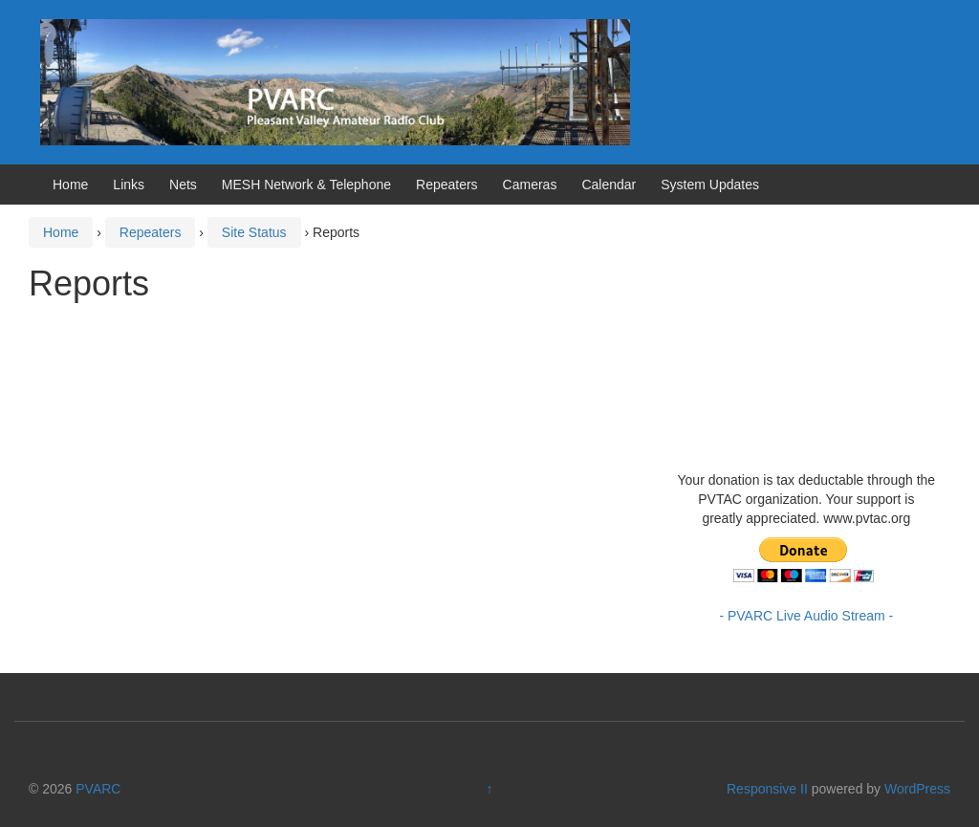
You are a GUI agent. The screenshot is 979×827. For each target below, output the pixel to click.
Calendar (608, 184)
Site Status (254, 232)
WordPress (917, 788)
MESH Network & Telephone (306, 184)
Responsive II (767, 788)
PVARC (98, 788)
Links (128, 184)
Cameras (530, 184)
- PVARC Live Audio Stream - (806, 615)
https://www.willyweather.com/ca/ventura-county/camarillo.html (820, 441)
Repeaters (447, 184)
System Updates (710, 184)
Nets (183, 184)
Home (70, 184)
